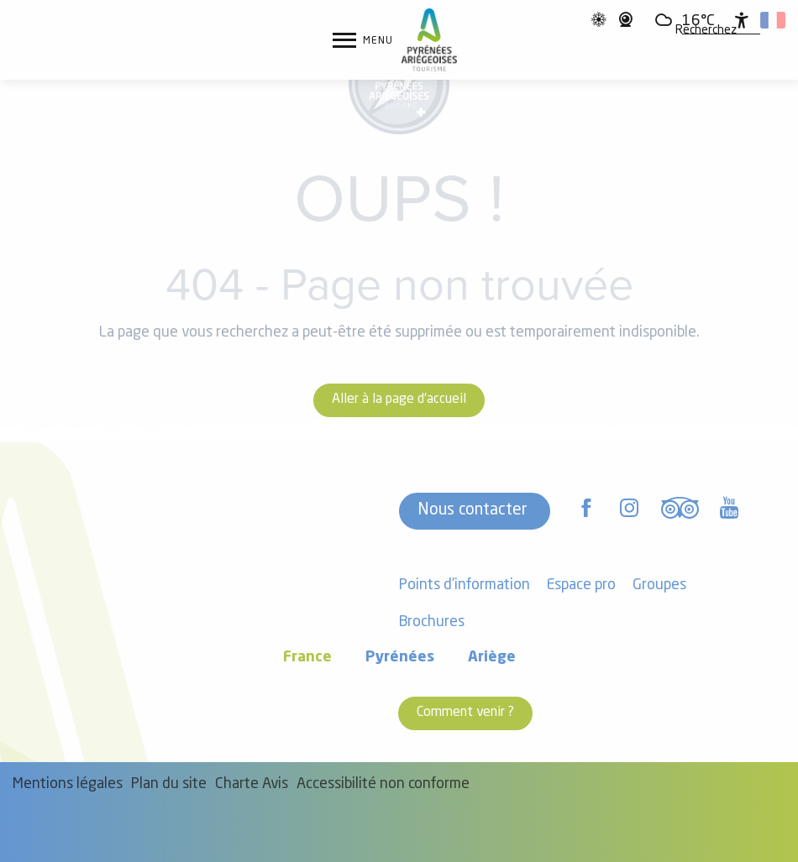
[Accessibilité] (742, 20)
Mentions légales (68, 784)
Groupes (659, 585)
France (307, 657)
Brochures (432, 622)
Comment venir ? (465, 712)
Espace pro (581, 585)
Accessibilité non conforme (383, 784)
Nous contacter (472, 510)
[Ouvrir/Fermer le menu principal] (363, 40)
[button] (706, 31)
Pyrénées (399, 657)
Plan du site (169, 784)
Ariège (492, 657)
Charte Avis (251, 784)
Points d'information (464, 585)
